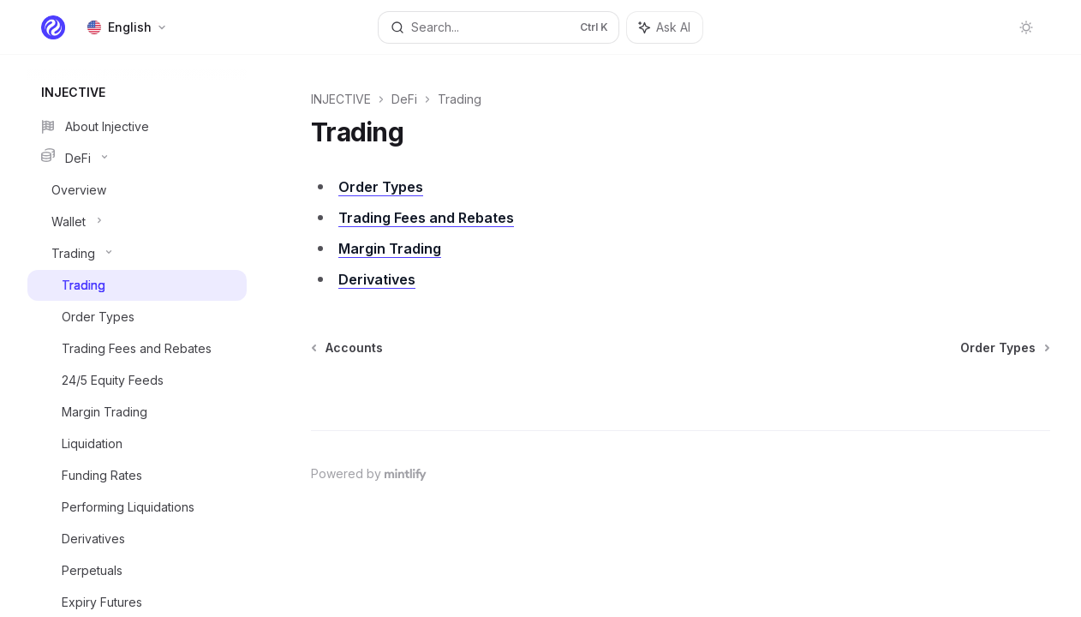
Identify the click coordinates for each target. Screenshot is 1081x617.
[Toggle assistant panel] (664, 27)
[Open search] (498, 27)
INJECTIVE (341, 99)
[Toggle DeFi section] (137, 158)
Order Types (380, 186)
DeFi (404, 99)
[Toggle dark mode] (1026, 27)
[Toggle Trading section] (137, 253)
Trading (459, 99)
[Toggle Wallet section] (137, 222)
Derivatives (376, 279)
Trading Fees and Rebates (426, 217)
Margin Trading (389, 248)
